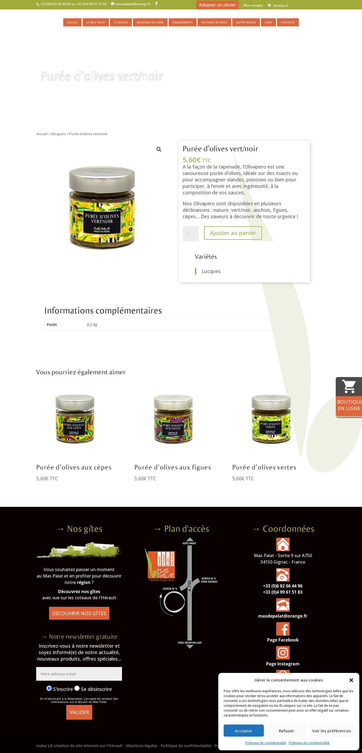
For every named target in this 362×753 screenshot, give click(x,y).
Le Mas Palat (95, 22)
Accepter (243, 730)
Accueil (72, 22)
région (84, 582)
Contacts (288, 22)
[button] (351, 680)
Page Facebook (283, 640)
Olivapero (58, 133)
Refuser (286, 730)
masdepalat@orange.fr (282, 616)
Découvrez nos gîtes (79, 591)
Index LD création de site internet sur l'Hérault (79, 745)
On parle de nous (214, 22)
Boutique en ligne (150, 22)
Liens (268, 22)
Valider (79, 712)
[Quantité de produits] (191, 233)
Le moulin (121, 22)
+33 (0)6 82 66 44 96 (282, 586)
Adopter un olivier (217, 4)
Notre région (246, 22)
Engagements (182, 22)
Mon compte (253, 6)
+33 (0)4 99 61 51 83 (282, 592)
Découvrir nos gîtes (79, 613)
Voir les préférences (331, 730)
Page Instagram (283, 664)
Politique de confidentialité (265, 743)
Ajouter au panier (233, 232)
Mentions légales (141, 745)
